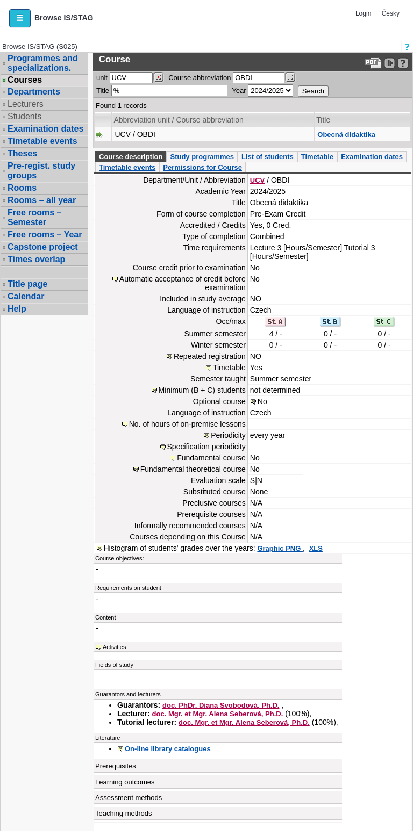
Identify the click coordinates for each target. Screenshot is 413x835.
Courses (25, 80)
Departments (34, 91)
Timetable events (42, 141)
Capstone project (43, 246)
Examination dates (45, 128)
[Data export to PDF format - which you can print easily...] (373, 63)
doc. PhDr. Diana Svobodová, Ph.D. (220, 705)
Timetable (317, 157)
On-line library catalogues (168, 749)
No (262, 401)
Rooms (22, 187)
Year (239, 91)
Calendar (26, 296)
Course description (130, 157)
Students (24, 116)
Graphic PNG (280, 548)
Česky (391, 13)
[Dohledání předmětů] (290, 77)
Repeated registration (210, 356)
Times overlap (36, 259)
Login (363, 13)
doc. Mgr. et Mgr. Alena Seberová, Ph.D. (217, 714)
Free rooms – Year (45, 234)
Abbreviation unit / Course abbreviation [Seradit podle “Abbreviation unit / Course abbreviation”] (178, 120)
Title (102, 91)
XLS (316, 548)
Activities (114, 647)
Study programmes (201, 157)
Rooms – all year (42, 200)
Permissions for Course (202, 167)
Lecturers (26, 104)
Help (17, 308)
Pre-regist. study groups (41, 170)
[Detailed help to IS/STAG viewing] (403, 63)
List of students (267, 157)
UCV (257, 180)
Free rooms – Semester (34, 217)
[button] (20, 18)
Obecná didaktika (346, 135)
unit (102, 78)
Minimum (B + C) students (202, 390)
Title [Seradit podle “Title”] (323, 120)
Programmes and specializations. (43, 63)
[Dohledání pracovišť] (158, 77)
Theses (22, 153)
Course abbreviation (199, 78)
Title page (27, 284)
